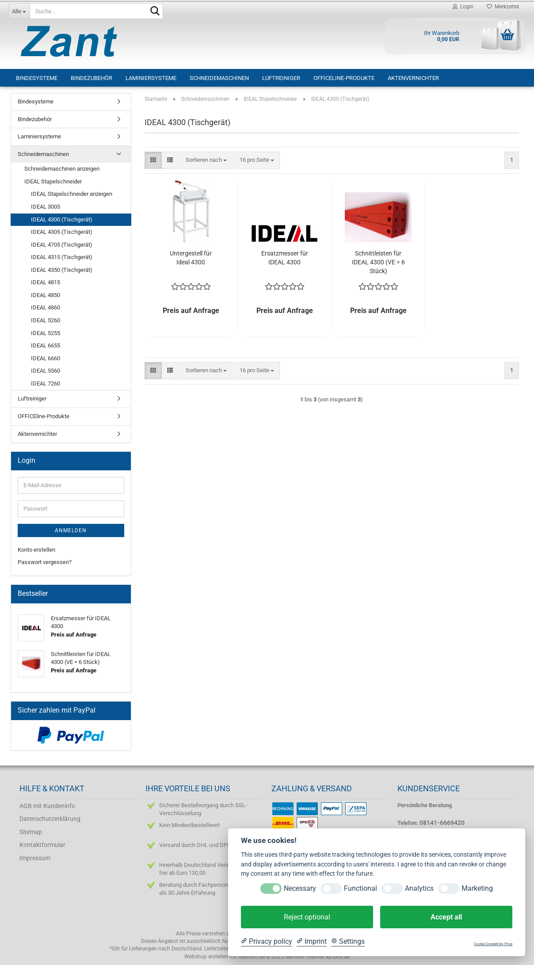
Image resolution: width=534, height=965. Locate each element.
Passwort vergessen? (45, 562)
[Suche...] (19, 11)
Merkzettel (503, 7)
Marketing (477, 888)
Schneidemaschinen (219, 78)
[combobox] (206, 160)
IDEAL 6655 (45, 345)
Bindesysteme (36, 78)
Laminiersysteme (151, 78)
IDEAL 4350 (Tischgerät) (61, 270)
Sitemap (30, 831)
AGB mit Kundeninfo (47, 805)
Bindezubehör (91, 78)
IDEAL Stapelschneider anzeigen (71, 194)
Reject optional (307, 917)
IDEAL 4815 (45, 282)
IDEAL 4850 (45, 295)
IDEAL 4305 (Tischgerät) (61, 232)
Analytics (419, 888)
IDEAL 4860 (45, 307)
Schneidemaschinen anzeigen (61, 168)
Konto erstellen (36, 549)
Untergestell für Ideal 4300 (191, 258)
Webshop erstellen (206, 957)
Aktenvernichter (413, 78)
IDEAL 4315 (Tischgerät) (61, 257)
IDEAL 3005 (45, 206)
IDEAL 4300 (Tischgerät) (61, 219)
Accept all (446, 917)
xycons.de (338, 957)
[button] (153, 160)
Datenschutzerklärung (49, 818)
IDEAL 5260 (45, 320)
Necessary (300, 888)
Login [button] (463, 7)
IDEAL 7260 (45, 383)
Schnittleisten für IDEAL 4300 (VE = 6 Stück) (378, 262)
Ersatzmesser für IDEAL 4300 (284, 258)
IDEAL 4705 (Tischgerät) (61, 244)
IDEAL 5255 (45, 333)
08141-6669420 (442, 822)
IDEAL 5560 (45, 370)
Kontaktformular (42, 844)
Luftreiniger (281, 78)
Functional (360, 888)
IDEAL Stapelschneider (53, 181)
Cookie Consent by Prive (493, 944)
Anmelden (71, 530)
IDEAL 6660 (45, 358)
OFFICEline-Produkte (343, 78)
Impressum (34, 858)
